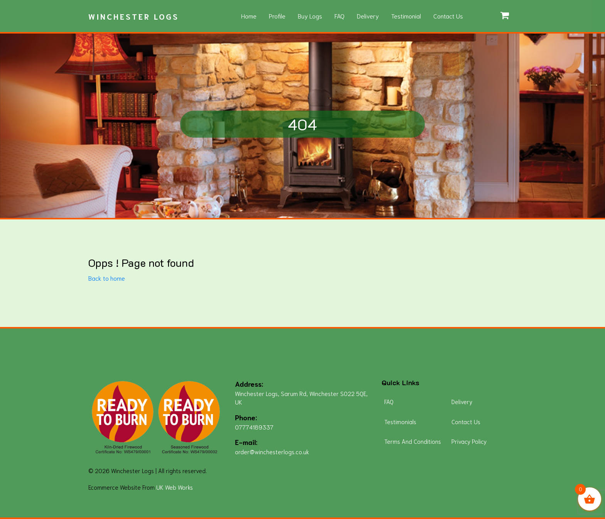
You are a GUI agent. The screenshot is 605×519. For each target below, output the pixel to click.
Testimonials (400, 421)
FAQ (340, 16)
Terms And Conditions (412, 441)
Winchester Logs (133, 16)
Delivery (368, 16)
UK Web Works (174, 487)
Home (249, 16)
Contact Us (448, 16)
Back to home (106, 278)
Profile (277, 16)
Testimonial (406, 16)
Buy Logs (310, 16)
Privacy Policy (469, 441)
